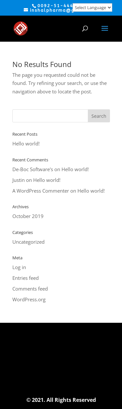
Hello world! (26, 143)
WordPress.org (29, 299)
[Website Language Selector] (92, 7)
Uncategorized (28, 242)
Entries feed (25, 278)
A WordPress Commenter (40, 190)
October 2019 (28, 216)
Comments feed (30, 288)
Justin (18, 180)
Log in (19, 267)
